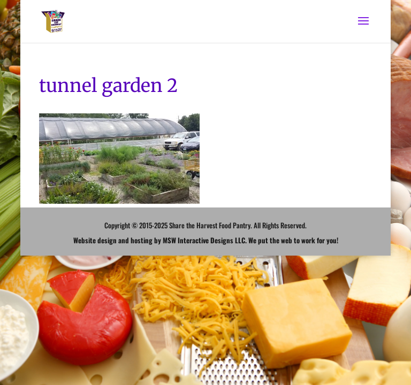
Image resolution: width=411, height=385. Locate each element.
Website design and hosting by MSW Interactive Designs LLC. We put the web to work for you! (205, 240)
